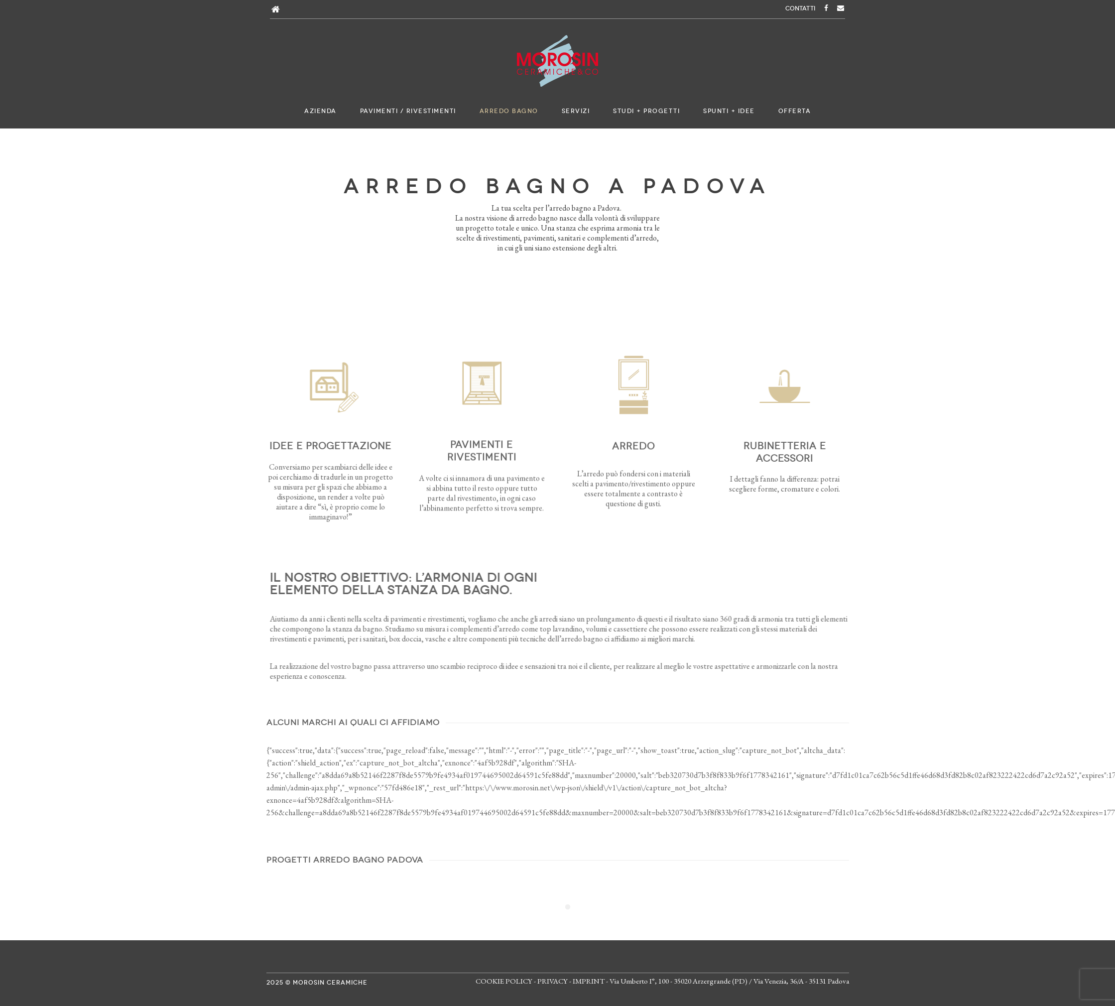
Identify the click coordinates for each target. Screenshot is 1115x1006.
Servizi (576, 111)
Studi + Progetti (646, 111)
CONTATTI (800, 8)
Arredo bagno (509, 111)
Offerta (794, 111)
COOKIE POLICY (504, 981)
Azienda (320, 111)
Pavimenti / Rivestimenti (408, 111)
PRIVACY (552, 981)
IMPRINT (589, 981)
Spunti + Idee (729, 111)
